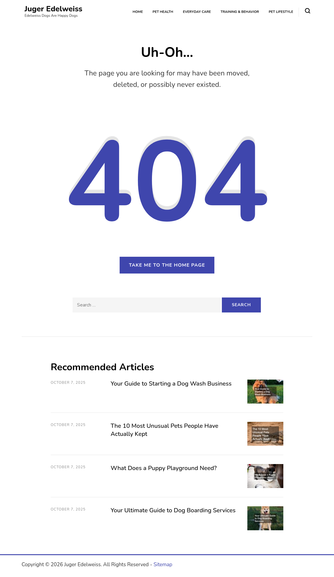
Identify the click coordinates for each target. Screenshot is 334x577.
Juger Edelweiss (53, 9)
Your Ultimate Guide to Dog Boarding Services (173, 510)
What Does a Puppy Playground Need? (164, 468)
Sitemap (163, 564)
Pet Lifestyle (281, 12)
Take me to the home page (167, 265)
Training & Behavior (240, 12)
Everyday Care (197, 12)
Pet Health (163, 12)
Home (138, 12)
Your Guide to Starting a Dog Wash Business (171, 384)
